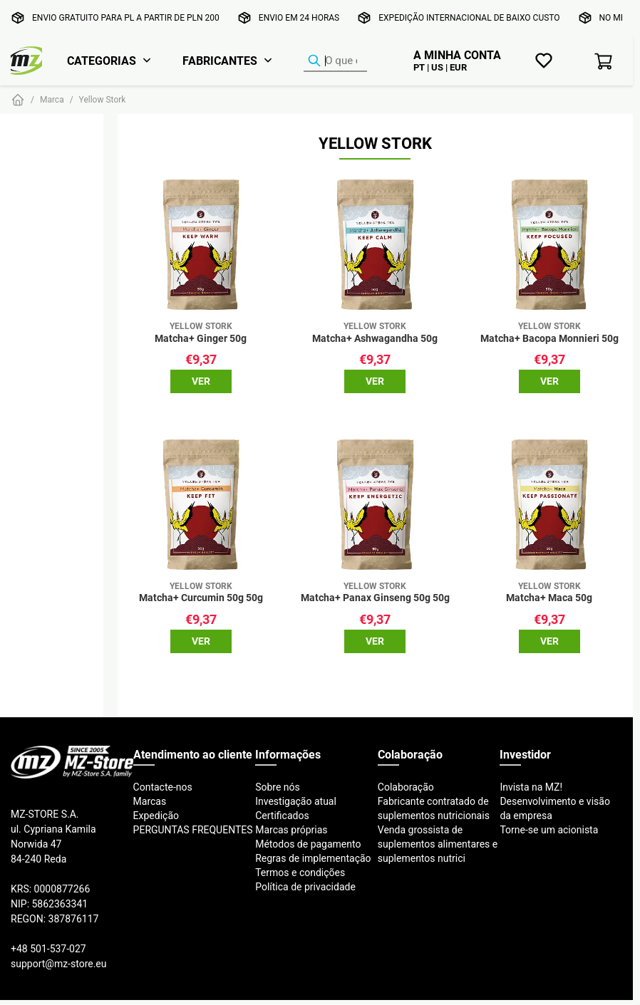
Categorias (101, 60)
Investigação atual (295, 801)
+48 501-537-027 (48, 949)
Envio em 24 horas (299, 17)
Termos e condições (300, 873)
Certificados (282, 816)
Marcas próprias (291, 830)
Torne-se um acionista (549, 830)
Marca (52, 99)
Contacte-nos (162, 787)
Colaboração (406, 787)
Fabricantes (219, 60)
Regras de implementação (313, 858)
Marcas (150, 801)
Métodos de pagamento (308, 844)
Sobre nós (277, 787)
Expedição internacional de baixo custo (468, 17)
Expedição (156, 816)
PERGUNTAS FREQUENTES (193, 830)
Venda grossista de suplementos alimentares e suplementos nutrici (437, 844)
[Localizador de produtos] (335, 61)
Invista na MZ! (531, 787)
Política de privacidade (305, 887)
